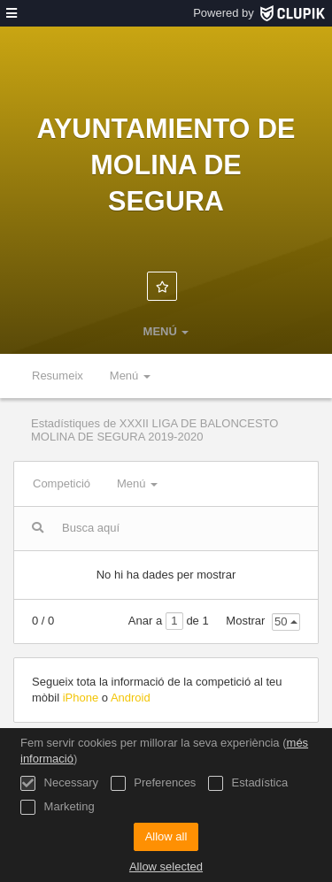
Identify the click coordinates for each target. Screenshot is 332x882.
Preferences (154, 783)
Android (131, 697)
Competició (61, 483)
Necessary (59, 783)
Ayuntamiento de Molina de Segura (166, 164)
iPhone (82, 697)
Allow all (166, 836)
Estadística (248, 783)
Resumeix (57, 375)
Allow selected (166, 866)
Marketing (57, 807)
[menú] (11, 13)
